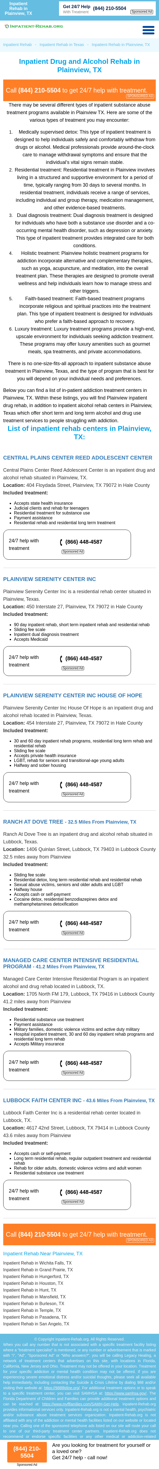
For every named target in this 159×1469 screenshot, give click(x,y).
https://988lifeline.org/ (62, 1388)
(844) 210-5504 (109, 8)
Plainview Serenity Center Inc (49, 579)
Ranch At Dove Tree (69, 822)
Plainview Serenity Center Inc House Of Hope (72, 695)
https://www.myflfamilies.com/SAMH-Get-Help (80, 1404)
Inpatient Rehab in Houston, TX (33, 1283)
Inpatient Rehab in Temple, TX (32, 1310)
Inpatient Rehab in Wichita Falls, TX (37, 1263)
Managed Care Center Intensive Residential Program (71, 963)
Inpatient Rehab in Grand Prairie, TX (38, 1269)
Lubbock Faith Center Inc (79, 1100)
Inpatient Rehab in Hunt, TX (29, 1290)
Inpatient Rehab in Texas (62, 44)
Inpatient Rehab (17, 44)
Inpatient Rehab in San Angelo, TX (36, 1324)
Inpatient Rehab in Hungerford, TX (36, 1276)
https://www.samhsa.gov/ (126, 1393)
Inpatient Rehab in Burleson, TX (33, 1303)
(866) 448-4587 (83, 542)
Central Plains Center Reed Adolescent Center (77, 458)
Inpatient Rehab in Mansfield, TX (34, 1297)
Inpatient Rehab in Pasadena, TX (35, 1317)
